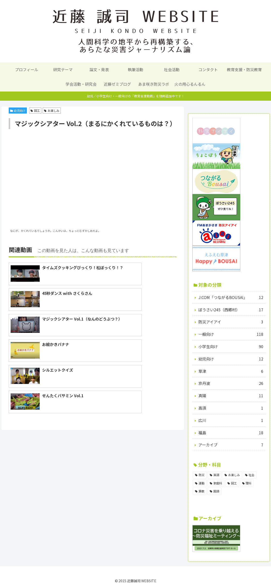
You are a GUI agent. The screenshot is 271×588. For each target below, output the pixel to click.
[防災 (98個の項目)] (200, 475)
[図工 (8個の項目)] (232, 483)
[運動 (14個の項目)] (200, 483)
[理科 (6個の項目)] (247, 483)
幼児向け (18, 110)
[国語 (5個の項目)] (214, 491)
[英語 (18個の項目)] (214, 475)
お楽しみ (51, 110)
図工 (35, 110)
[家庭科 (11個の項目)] (216, 483)
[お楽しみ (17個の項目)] (232, 475)
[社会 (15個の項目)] (250, 475)
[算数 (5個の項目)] (200, 491)
